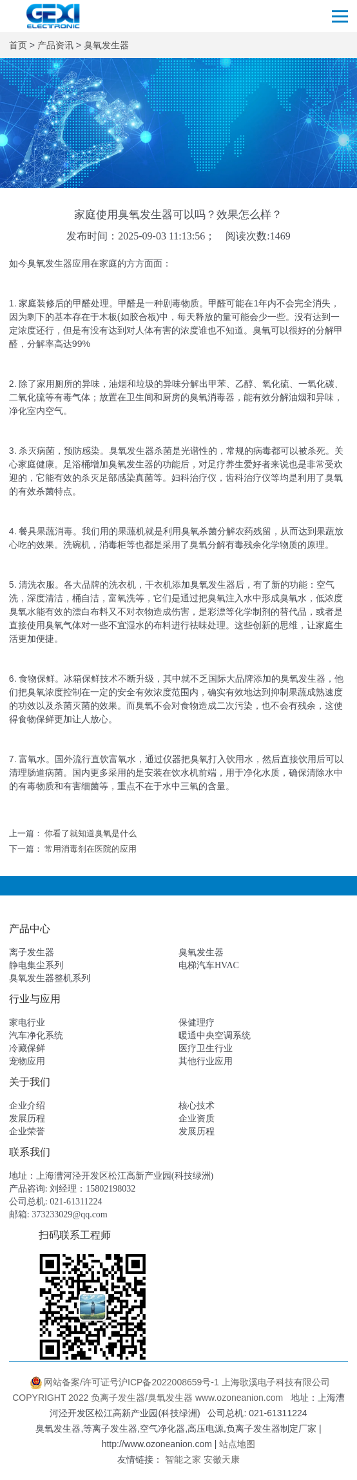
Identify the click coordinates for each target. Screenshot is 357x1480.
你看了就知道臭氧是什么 (90, 833)
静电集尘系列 (36, 965)
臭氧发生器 (106, 45)
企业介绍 (27, 1105)
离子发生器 (31, 952)
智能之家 (183, 1459)
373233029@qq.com (70, 1214)
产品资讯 (55, 45)
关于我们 (29, 1081)
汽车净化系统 (36, 1035)
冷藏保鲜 (27, 1048)
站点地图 (237, 1444)
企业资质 (197, 1118)
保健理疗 (197, 1022)
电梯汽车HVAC (209, 965)
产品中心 (29, 928)
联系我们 (29, 1152)
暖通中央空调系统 (215, 1035)
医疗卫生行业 (206, 1048)
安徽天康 (222, 1459)
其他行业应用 (206, 1061)
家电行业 (27, 1022)
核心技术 (197, 1105)
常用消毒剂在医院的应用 (90, 849)
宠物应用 (27, 1061)
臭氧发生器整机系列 (49, 978)
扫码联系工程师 (75, 1235)
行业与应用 (35, 998)
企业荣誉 (27, 1131)
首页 (18, 45)
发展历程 (27, 1118)
